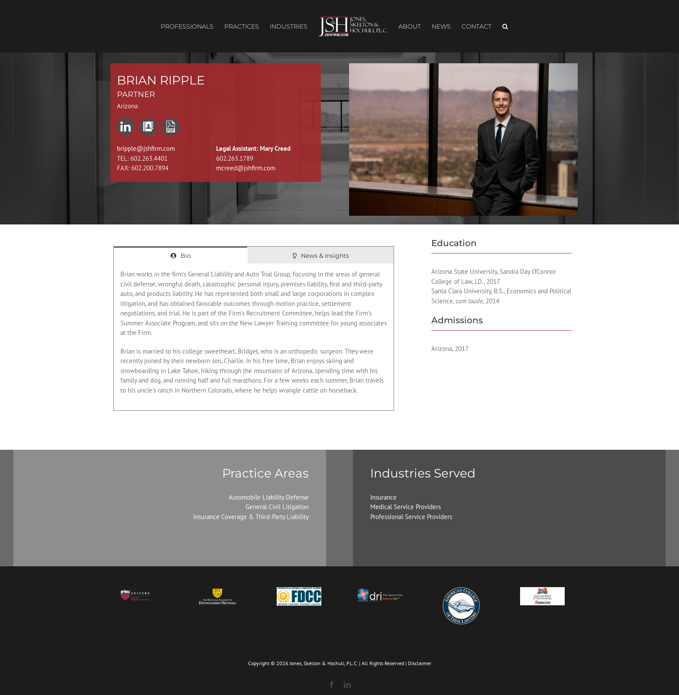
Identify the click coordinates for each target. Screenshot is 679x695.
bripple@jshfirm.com (146, 148)
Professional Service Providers (411, 517)
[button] (505, 26)
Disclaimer (419, 663)
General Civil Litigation (277, 507)
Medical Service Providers (405, 507)
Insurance (383, 497)
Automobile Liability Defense (269, 497)
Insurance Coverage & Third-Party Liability (251, 517)
